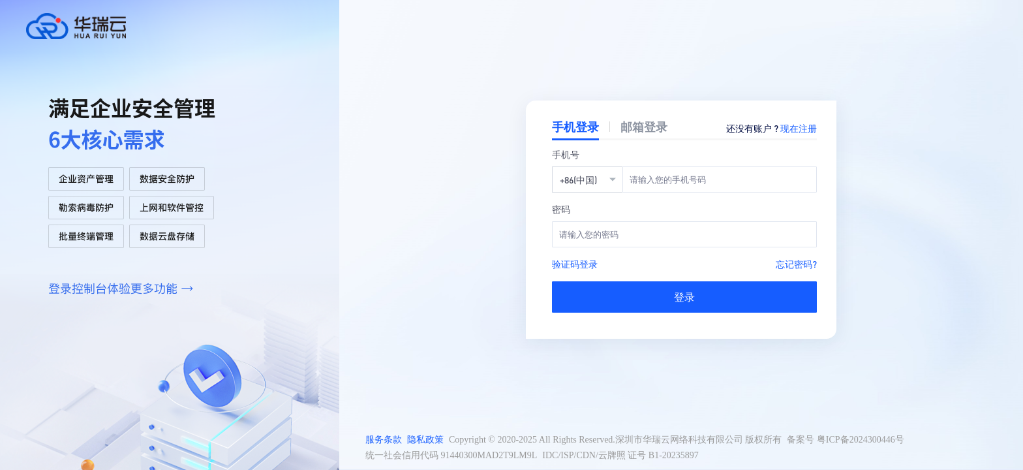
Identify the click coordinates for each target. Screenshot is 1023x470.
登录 (684, 297)
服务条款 (383, 440)
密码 (561, 209)
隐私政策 (425, 440)
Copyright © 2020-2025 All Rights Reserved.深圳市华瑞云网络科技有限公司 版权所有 (615, 440)
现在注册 (798, 128)
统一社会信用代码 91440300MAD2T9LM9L (451, 455)
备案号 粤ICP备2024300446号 (845, 440)
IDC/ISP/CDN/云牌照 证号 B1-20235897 (620, 455)
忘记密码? (796, 264)
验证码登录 (575, 264)
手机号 (565, 154)
